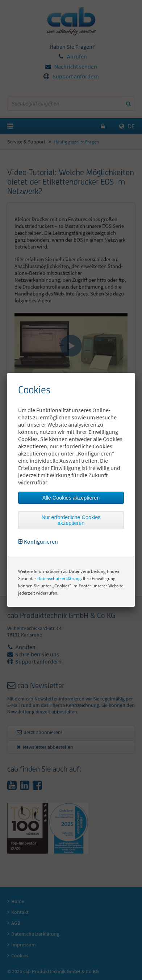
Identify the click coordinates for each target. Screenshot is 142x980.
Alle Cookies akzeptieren (71, 498)
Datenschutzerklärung (59, 578)
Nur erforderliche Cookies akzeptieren (70, 520)
